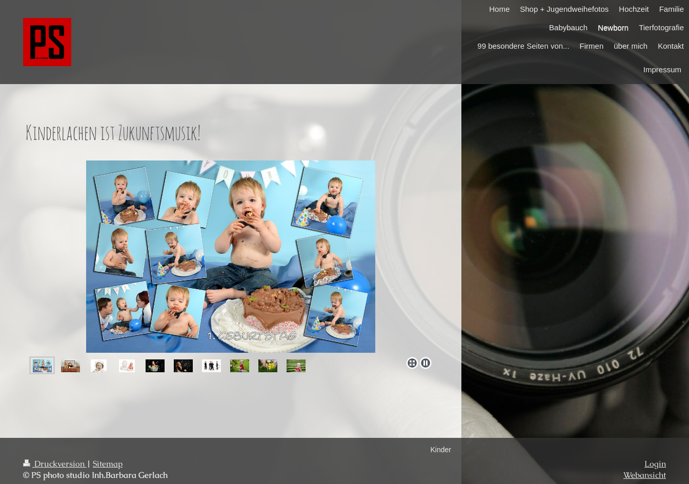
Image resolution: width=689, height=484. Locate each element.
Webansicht (644, 475)
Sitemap (108, 464)
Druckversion (55, 464)
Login (655, 464)
